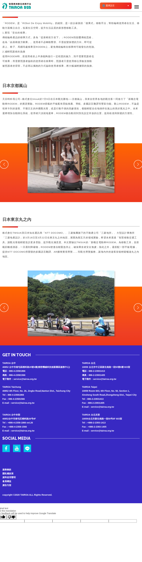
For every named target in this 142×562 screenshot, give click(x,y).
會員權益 (6, 481)
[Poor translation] (12, 517)
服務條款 (6, 469)
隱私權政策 (7, 473)
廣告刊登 (6, 485)
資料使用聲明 (9, 477)
